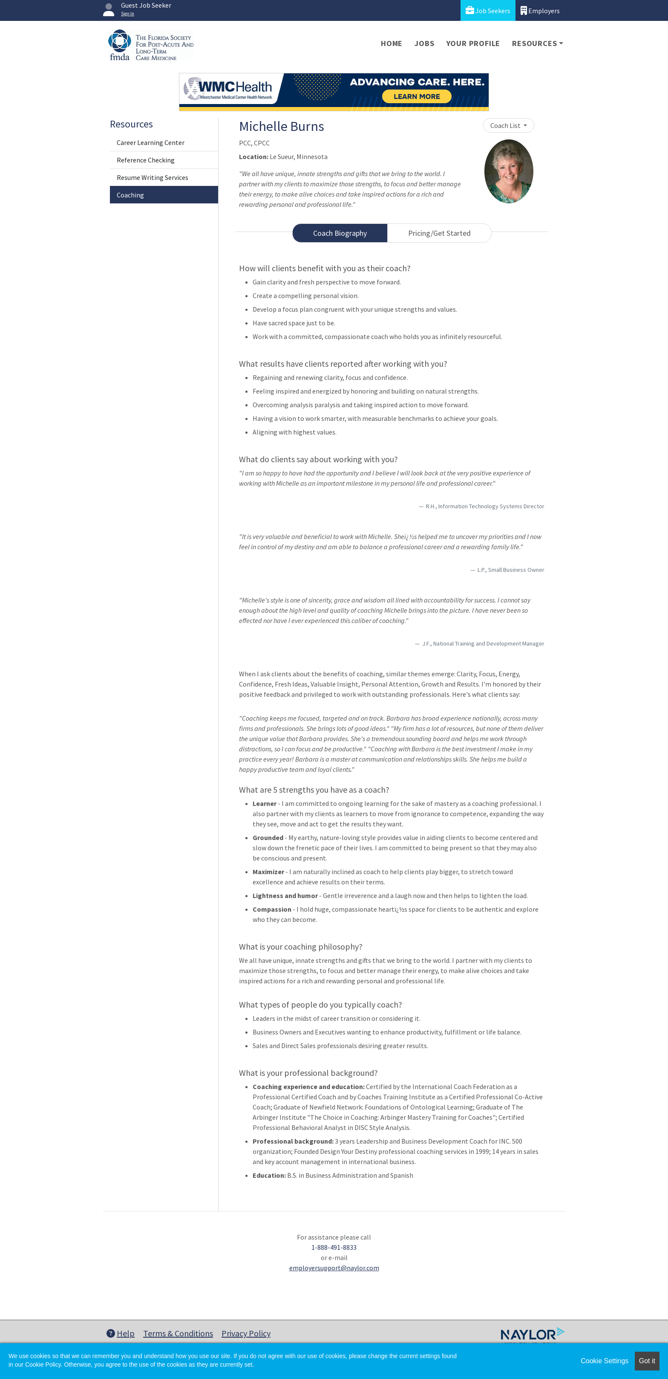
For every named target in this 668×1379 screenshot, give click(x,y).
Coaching (130, 195)
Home (392, 43)
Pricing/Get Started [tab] (439, 233)
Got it (647, 1361)
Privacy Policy (246, 1333)
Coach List (506, 125)
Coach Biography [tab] (340, 233)
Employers (540, 10)
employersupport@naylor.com (334, 1267)
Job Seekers (488, 10)
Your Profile (473, 43)
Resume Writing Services (152, 177)
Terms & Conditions (178, 1333)
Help (121, 1333)
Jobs (424, 43)
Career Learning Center (150, 142)
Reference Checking (146, 160)
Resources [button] (534, 43)
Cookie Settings (604, 1361)
